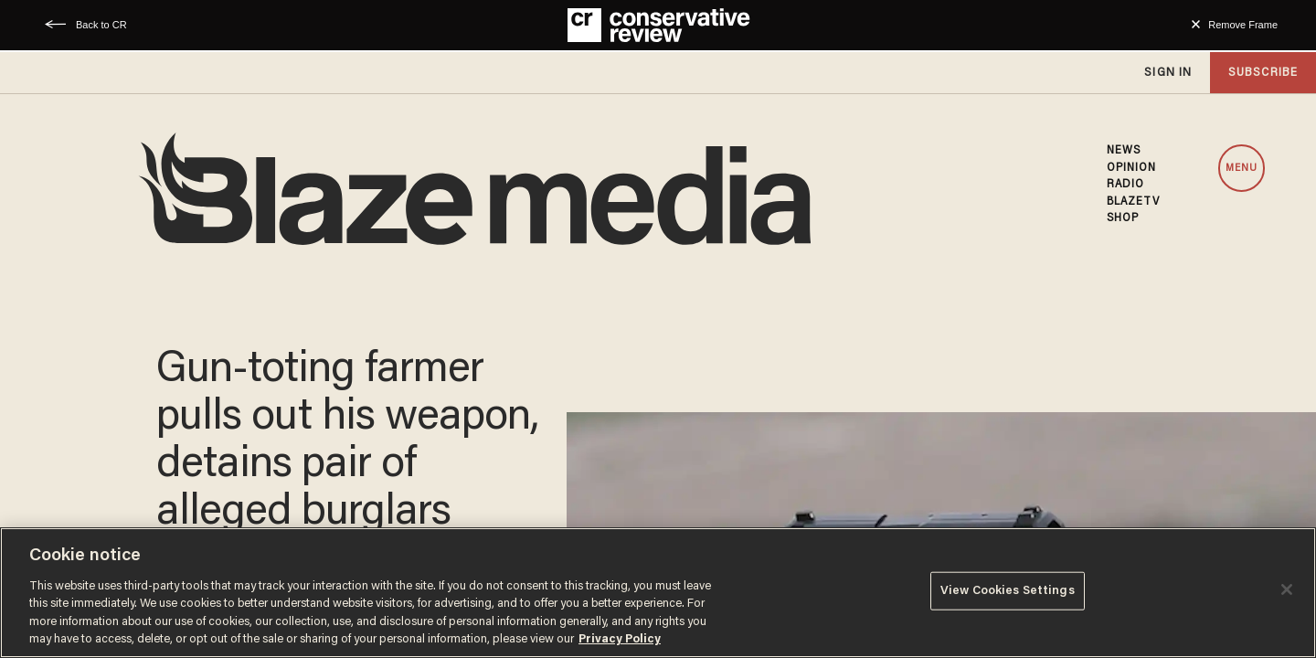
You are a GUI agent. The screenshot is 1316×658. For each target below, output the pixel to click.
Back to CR (101, 24)
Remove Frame (1243, 24)
